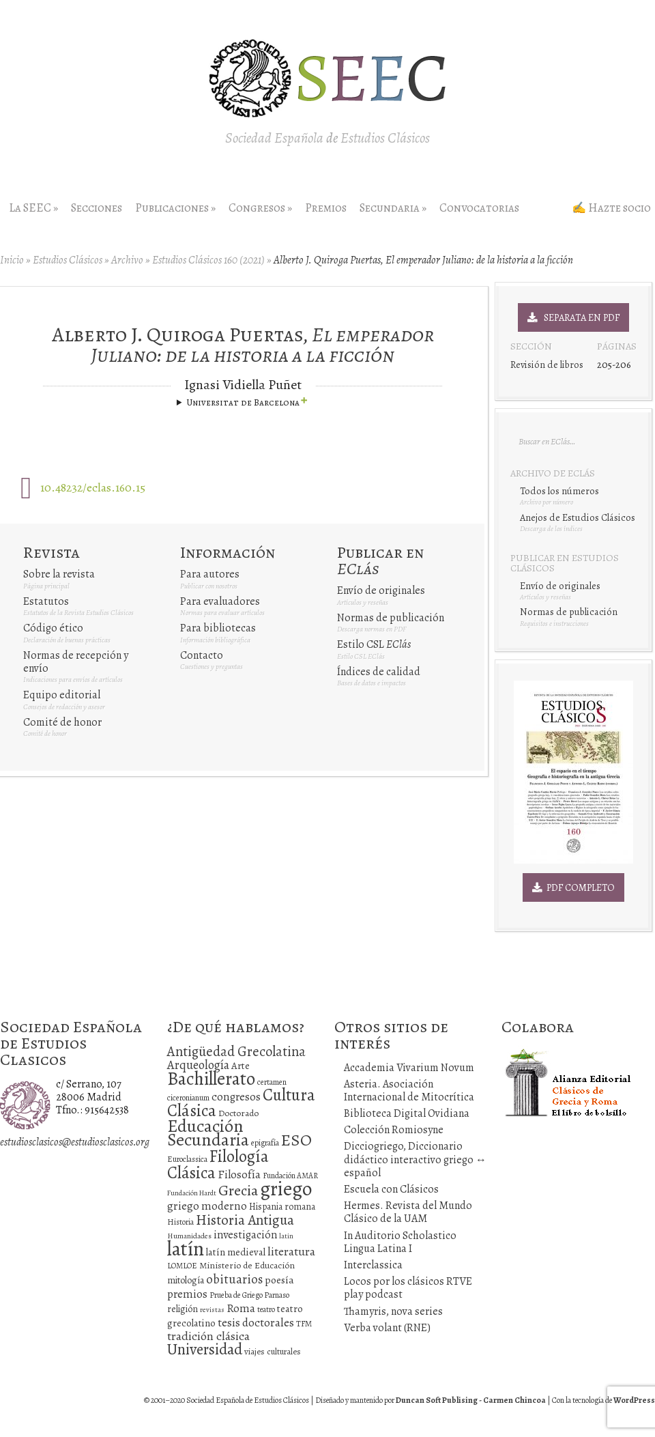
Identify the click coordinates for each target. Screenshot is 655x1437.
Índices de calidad (378, 671)
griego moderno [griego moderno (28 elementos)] (207, 1206)
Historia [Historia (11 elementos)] (180, 1222)
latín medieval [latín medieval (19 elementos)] (235, 1252)
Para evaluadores (220, 601)
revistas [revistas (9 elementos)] (212, 1310)
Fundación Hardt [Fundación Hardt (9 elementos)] (191, 1193)
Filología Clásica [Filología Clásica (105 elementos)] (218, 1164)
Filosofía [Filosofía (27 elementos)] (239, 1174)
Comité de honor (62, 722)
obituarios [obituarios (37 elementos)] (234, 1278)
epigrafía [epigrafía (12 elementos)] (265, 1142)
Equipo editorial (61, 694)
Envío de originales (381, 590)
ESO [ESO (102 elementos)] (296, 1139)
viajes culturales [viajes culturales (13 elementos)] (272, 1351)
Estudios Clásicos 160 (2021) (208, 260)
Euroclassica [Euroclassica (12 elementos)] (187, 1159)
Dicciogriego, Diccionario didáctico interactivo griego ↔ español (415, 1159)
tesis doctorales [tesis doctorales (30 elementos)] (256, 1322)
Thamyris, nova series (393, 1311)
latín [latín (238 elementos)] (185, 1248)
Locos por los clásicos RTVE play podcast (408, 1288)
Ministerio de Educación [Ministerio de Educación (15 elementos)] (247, 1265)
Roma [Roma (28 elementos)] (241, 1308)
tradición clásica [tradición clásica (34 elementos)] (208, 1336)
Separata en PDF (573, 317)
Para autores (209, 574)
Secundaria (393, 208)
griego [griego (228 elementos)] (286, 1188)
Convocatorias (479, 208)
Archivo (127, 260)
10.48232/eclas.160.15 (92, 487)
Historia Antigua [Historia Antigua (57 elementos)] (245, 1219)
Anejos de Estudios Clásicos (577, 517)
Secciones (96, 208)
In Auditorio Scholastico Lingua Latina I (400, 1242)
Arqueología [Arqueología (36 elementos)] (198, 1064)
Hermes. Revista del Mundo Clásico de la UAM (408, 1212)
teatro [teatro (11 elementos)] (266, 1309)
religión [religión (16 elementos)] (182, 1309)
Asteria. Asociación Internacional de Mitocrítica (409, 1091)
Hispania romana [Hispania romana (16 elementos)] (282, 1206)
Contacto (201, 655)
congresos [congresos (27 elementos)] (236, 1097)
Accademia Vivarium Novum (409, 1067)
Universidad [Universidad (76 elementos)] (204, 1349)
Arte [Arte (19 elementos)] (240, 1065)
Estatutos (46, 601)
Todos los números (559, 491)
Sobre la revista (59, 574)
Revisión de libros (546, 364)
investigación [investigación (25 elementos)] (245, 1234)
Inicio (12, 260)
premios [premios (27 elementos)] (187, 1294)
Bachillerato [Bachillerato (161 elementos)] (211, 1078)
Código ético (53, 628)
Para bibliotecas (218, 628)
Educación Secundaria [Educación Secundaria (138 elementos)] (208, 1132)
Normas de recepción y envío (75, 662)
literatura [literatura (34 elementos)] (291, 1251)
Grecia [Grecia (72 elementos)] (238, 1190)
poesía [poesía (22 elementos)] (279, 1279)
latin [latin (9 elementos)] (286, 1236)
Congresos (260, 208)
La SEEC (33, 208)
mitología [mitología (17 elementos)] (185, 1280)
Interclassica (373, 1264)
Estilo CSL (374, 644)
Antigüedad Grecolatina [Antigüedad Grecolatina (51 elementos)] (236, 1051)
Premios (326, 208)
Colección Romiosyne (393, 1129)
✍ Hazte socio (611, 208)
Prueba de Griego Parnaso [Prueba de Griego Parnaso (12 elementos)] (249, 1295)
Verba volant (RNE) (387, 1327)
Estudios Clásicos (67, 260)
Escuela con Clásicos (391, 1189)
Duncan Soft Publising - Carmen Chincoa (471, 1400)
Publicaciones (175, 208)
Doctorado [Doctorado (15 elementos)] (238, 1113)
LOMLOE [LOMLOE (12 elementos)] (182, 1265)
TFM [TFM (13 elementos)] (304, 1323)
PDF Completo (573, 887)
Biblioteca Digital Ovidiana (406, 1113)
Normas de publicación (390, 617)
